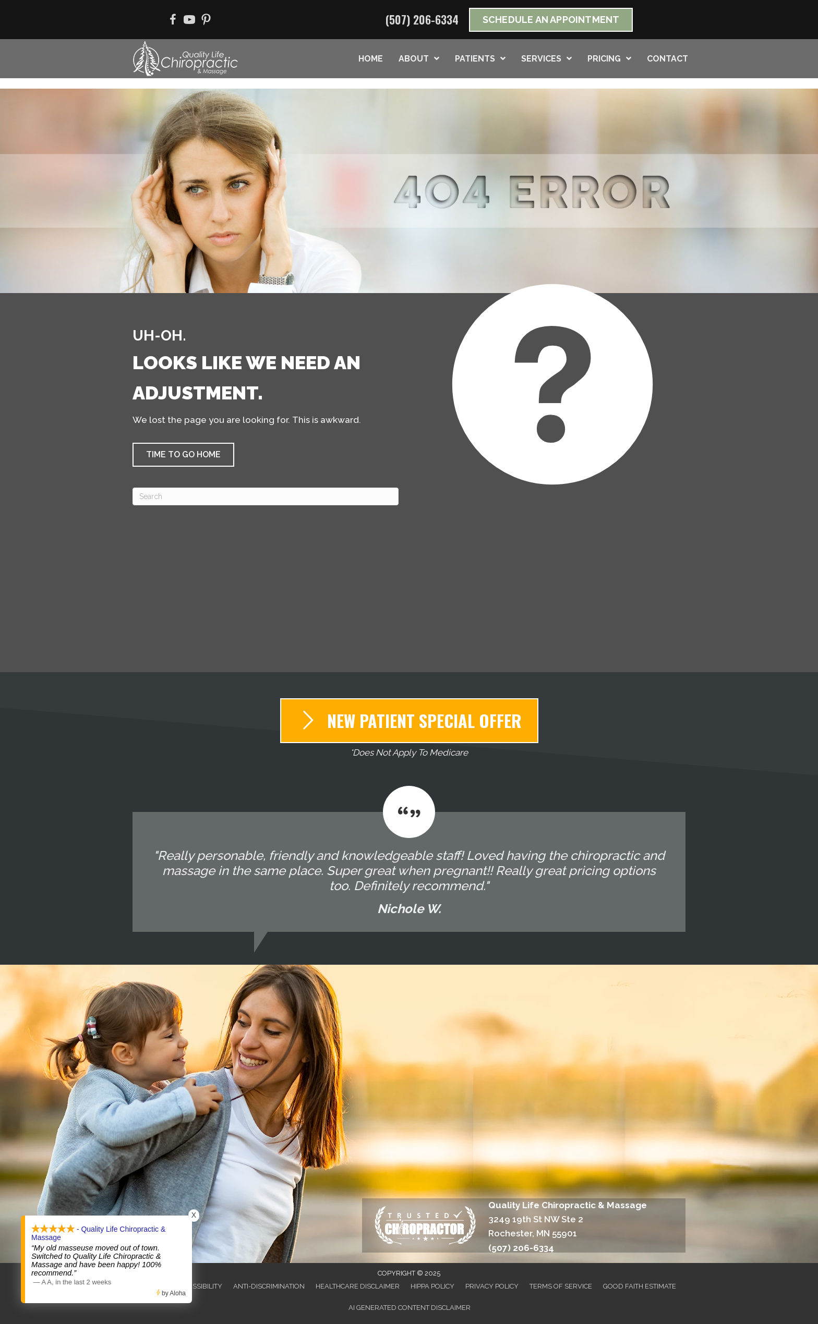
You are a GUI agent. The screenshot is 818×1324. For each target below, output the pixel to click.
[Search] (266, 496)
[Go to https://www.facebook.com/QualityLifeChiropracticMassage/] (172, 21)
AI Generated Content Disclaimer (409, 1307)
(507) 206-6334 (422, 19)
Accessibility (198, 1286)
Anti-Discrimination (269, 1286)
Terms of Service (561, 1286)
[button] (183, 455)
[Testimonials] (409, 859)
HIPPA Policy (432, 1286)
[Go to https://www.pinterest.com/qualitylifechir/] (206, 21)
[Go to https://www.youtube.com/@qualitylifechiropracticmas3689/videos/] (189, 21)
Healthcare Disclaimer (358, 1286)
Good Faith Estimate (639, 1286)
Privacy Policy (492, 1286)
